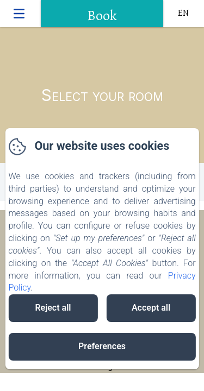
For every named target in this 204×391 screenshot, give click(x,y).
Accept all (151, 307)
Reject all (53, 307)
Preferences (102, 346)
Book (102, 15)
